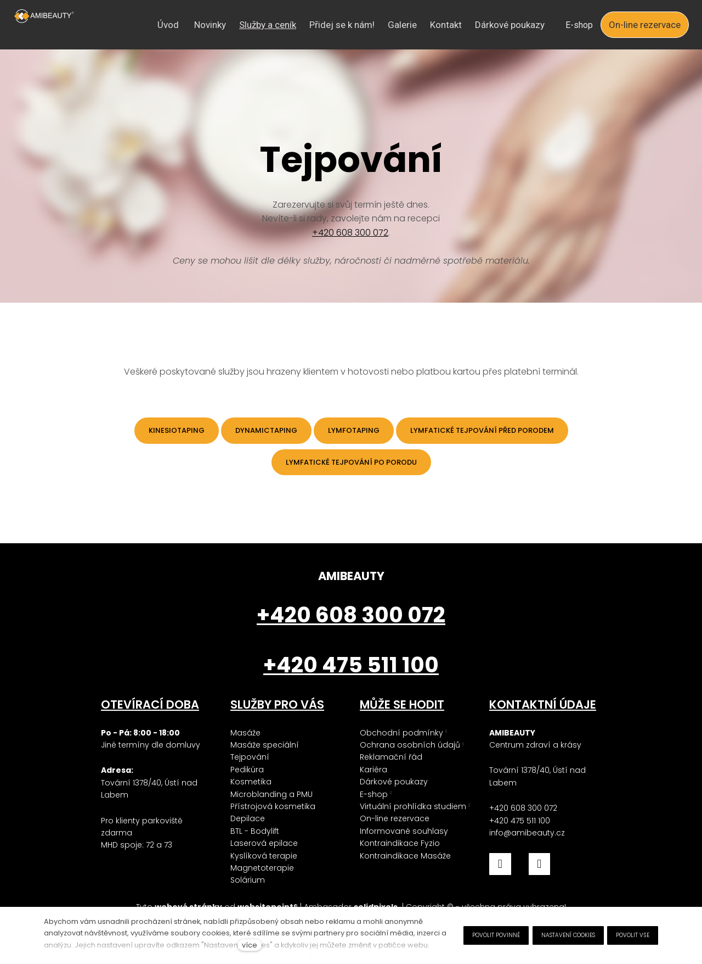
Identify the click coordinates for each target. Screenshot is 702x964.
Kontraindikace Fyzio (400, 843)
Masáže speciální (264, 744)
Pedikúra (247, 769)
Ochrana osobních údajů (410, 744)
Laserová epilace (264, 843)
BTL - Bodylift (254, 831)
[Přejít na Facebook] (500, 865)
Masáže (245, 732)
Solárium (247, 880)
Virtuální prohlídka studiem (413, 806)
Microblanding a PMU (271, 794)
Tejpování (249, 757)
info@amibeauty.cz (527, 832)
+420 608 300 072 (350, 238)
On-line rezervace (394, 818)
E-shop (374, 794)
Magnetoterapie (262, 867)
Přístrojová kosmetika (272, 806)
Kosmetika (250, 782)
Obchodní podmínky (401, 732)
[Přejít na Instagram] (540, 865)
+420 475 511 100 (519, 820)
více (249, 945)
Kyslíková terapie (263, 855)
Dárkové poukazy (394, 782)
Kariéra (373, 769)
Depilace (247, 818)
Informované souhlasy (404, 831)
